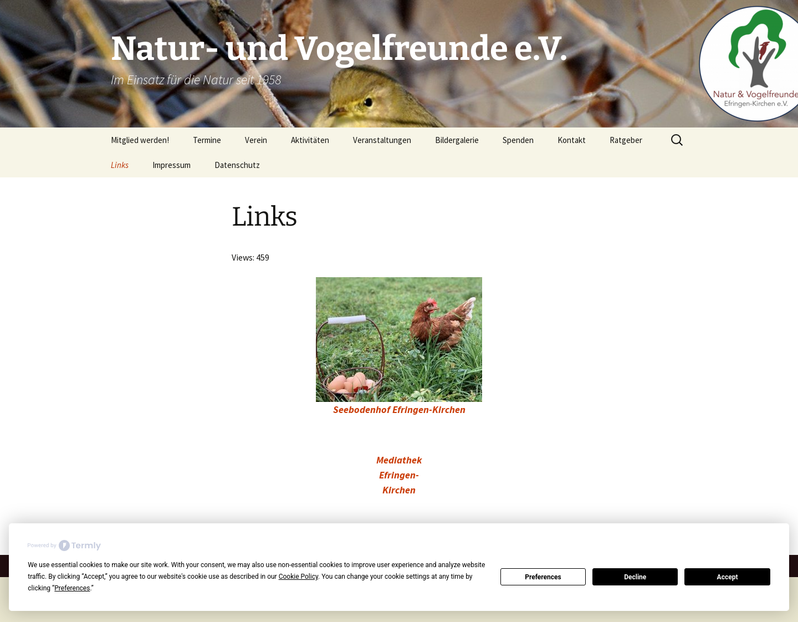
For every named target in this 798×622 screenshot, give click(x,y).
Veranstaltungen (382, 140)
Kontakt (571, 140)
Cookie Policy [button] (298, 576)
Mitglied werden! (140, 140)
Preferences (543, 577)
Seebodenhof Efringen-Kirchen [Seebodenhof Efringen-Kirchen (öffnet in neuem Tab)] (399, 409)
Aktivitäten (310, 140)
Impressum (171, 165)
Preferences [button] (72, 588)
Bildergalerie (457, 140)
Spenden (518, 140)
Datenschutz (237, 165)
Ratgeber (626, 140)
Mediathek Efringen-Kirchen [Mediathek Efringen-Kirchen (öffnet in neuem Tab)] (399, 474)
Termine (207, 140)
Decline (635, 577)
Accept (727, 577)
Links (120, 165)
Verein (256, 140)
